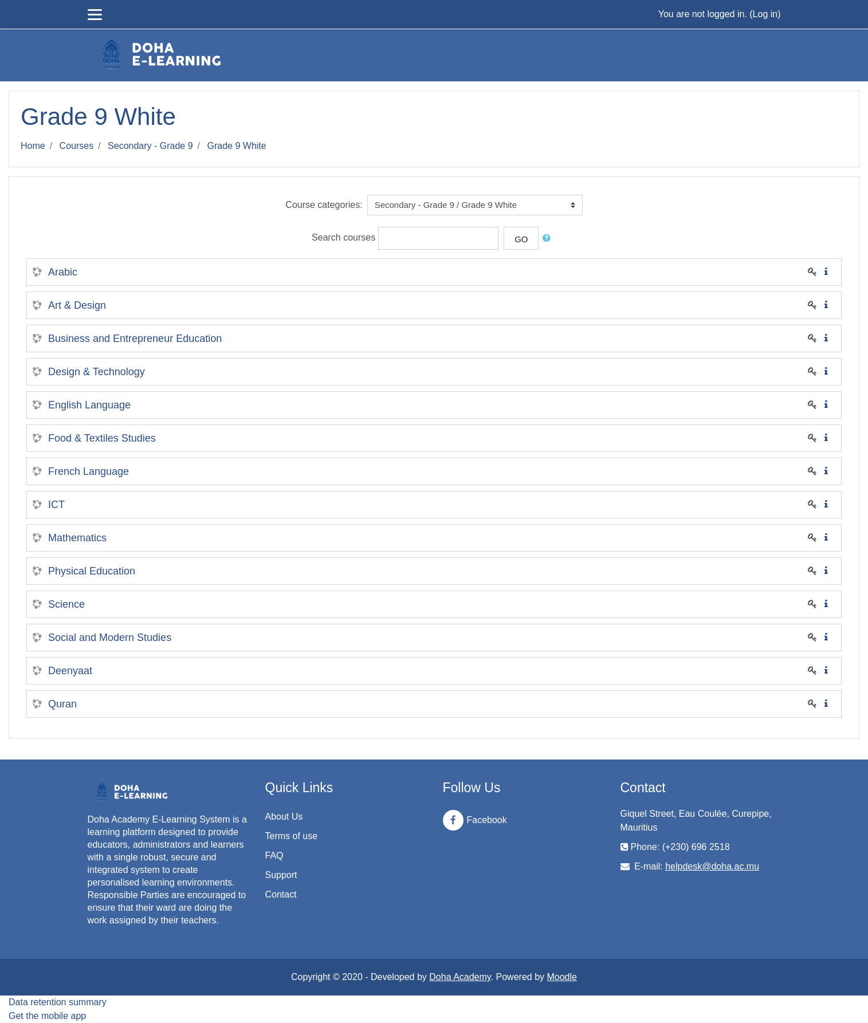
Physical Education (91, 571)
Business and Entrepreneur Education (135, 338)
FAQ (274, 855)
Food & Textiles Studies (102, 438)
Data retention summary (58, 1002)
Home (33, 146)
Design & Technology (96, 371)
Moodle (561, 977)
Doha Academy (459, 977)
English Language (89, 405)
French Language (88, 471)
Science (66, 604)
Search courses (343, 238)
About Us (284, 816)
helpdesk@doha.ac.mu (712, 866)
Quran (62, 704)
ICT (56, 504)
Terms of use (291, 836)
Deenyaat (70, 670)
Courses (77, 146)
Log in (765, 14)
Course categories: (323, 205)
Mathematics (77, 538)
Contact (281, 894)
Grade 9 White (236, 146)
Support (281, 875)
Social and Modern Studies (109, 637)
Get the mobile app (47, 1016)
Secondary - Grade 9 (150, 146)
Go (521, 239)
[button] (548, 238)
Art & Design (77, 305)
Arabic (62, 272)
